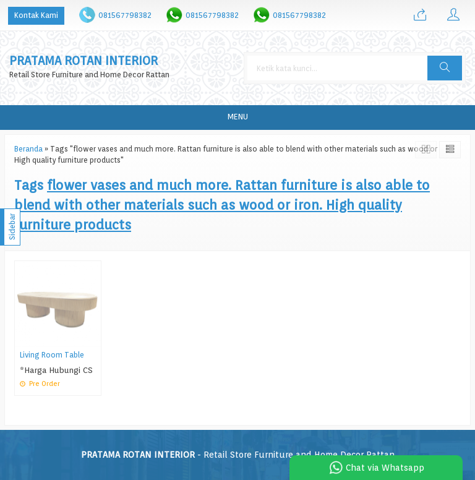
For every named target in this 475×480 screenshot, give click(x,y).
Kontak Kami (36, 15)
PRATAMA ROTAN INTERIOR (83, 61)
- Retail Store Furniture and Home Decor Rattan (238, 455)
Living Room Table (52, 355)
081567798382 (125, 15)
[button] (444, 68)
